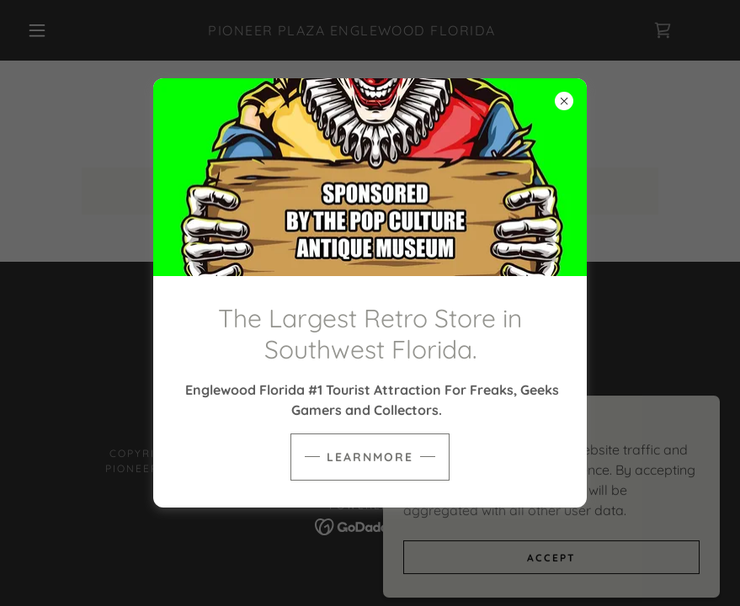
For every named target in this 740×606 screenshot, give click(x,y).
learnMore (370, 457)
